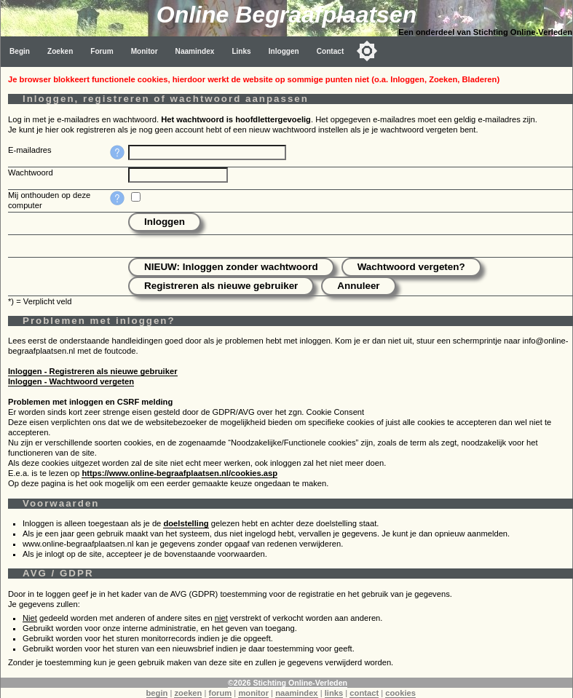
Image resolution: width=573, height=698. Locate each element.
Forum (101, 51)
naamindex (296, 693)
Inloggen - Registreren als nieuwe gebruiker (93, 371)
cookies (400, 693)
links (334, 693)
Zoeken (60, 51)
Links (241, 51)
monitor (253, 693)
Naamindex (195, 51)
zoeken (188, 693)
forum (220, 693)
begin (157, 693)
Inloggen (284, 51)
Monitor (144, 51)
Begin (19, 51)
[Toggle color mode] (367, 51)
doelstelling (185, 523)
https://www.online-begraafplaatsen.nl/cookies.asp (179, 473)
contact (364, 693)
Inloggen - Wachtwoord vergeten (71, 381)
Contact (330, 51)
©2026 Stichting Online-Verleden (287, 682)
